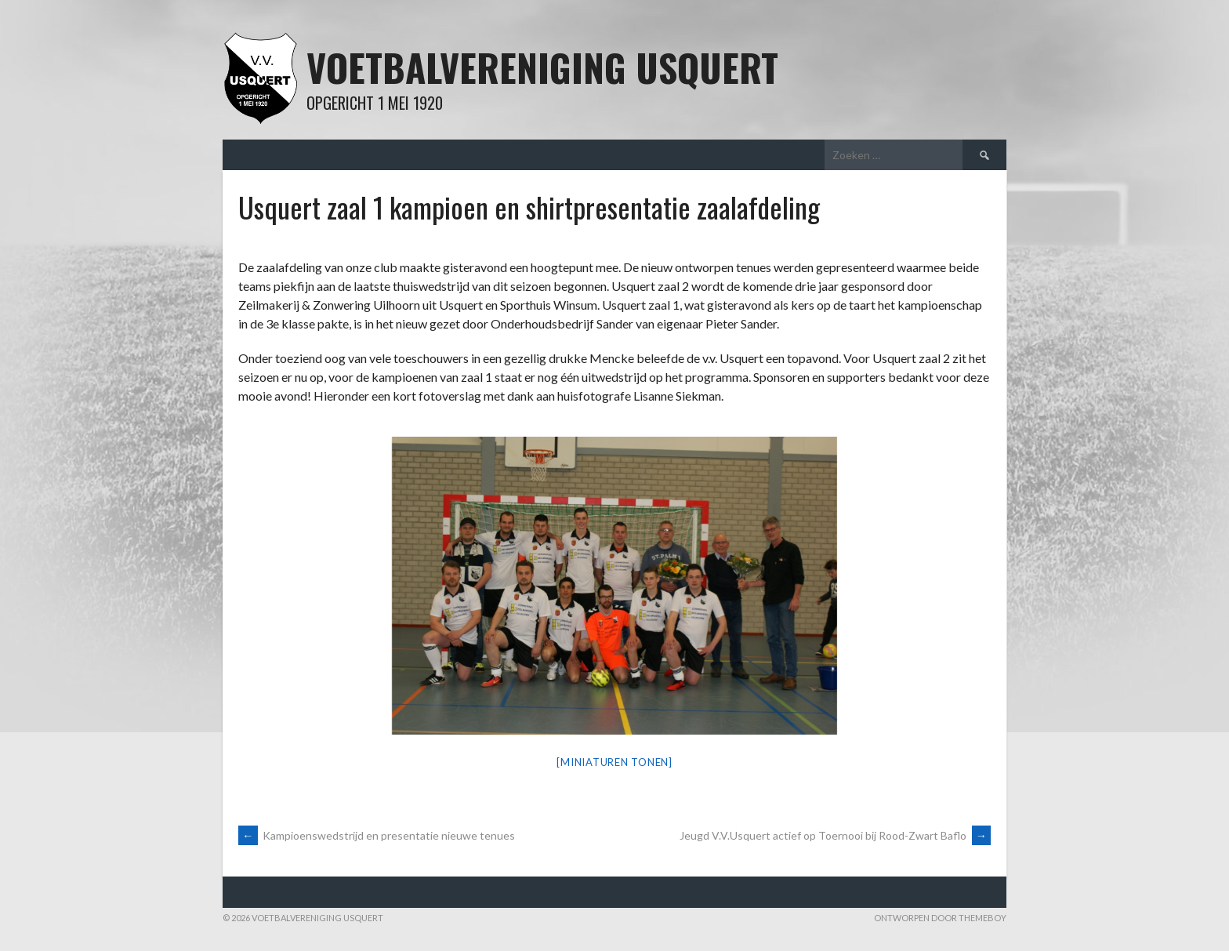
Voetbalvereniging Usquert (542, 67)
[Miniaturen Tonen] (614, 762)
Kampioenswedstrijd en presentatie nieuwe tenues (376, 835)
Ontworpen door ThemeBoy (940, 918)
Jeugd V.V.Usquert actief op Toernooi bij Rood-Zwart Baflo (835, 835)
